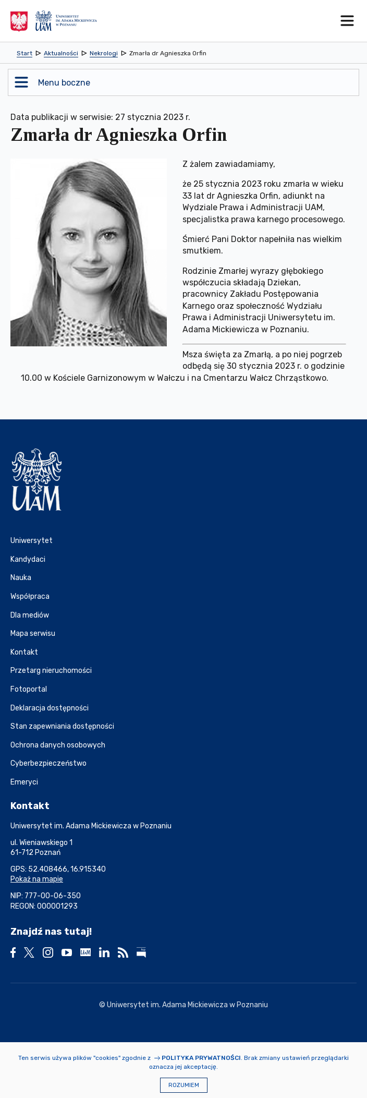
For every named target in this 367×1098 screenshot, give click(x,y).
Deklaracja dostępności (49, 708)
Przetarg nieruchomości (51, 670)
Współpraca (30, 596)
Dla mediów (29, 615)
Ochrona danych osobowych (57, 745)
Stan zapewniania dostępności (62, 726)
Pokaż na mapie (36, 879)
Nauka (20, 577)
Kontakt (24, 652)
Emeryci (24, 782)
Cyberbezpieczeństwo (48, 763)
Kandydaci (27, 559)
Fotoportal (28, 689)
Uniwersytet (31, 540)
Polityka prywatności (201, 1057)
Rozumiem (183, 1085)
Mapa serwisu (32, 633)
